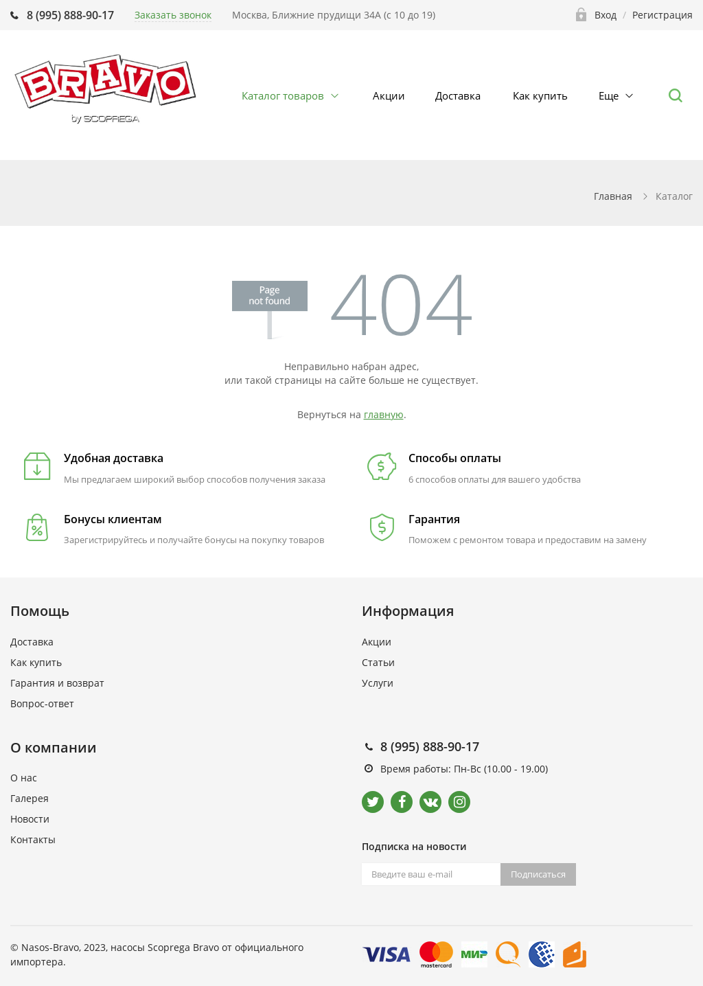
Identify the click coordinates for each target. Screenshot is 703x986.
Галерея (29, 798)
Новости (29, 818)
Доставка (458, 95)
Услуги (377, 682)
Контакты (33, 839)
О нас (23, 777)
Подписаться (538, 874)
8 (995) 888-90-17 (70, 15)
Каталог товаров (283, 95)
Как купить (540, 95)
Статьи (378, 662)
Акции (389, 95)
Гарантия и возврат (57, 682)
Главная (613, 196)
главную (384, 414)
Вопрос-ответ (42, 703)
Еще (609, 95)
